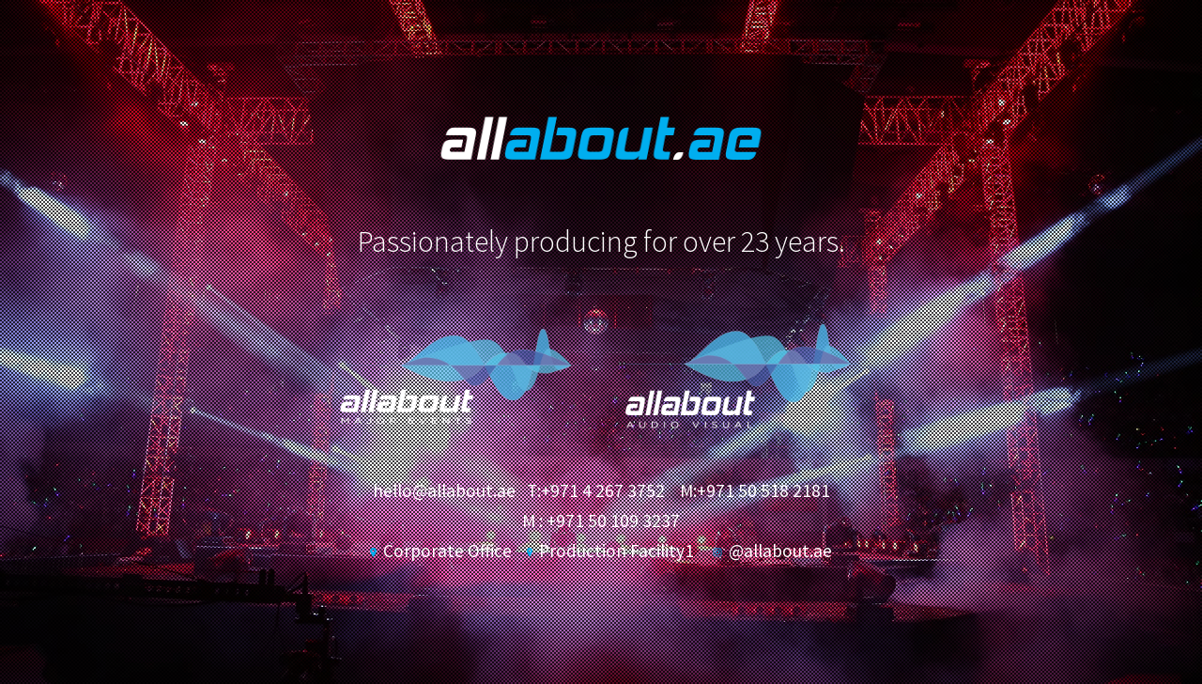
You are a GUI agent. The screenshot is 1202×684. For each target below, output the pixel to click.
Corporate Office (440, 550)
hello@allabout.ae (444, 490)
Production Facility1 (610, 550)
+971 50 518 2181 (763, 490)
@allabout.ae (772, 550)
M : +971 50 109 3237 (601, 520)
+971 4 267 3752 (603, 490)
